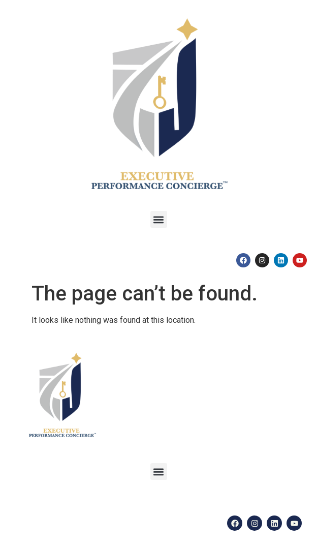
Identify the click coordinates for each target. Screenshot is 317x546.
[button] (158, 219)
